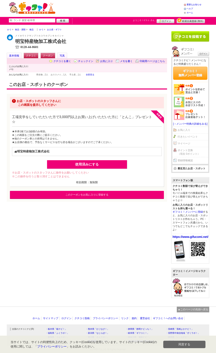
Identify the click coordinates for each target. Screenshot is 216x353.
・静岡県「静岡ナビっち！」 (139, 329)
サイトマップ (50, 318)
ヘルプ (190, 8)
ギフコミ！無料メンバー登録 (190, 73)
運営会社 (145, 318)
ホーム (190, 12)
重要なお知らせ (194, 4)
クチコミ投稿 (82, 318)
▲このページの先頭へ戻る (193, 309)
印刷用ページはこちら (152, 61)
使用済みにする (87, 164)
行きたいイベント (188, 136)
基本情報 (14, 55)
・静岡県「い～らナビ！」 (178, 337)
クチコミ (31, 55)
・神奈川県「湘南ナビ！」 (138, 337)
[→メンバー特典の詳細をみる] (190, 123)
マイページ (184, 143)
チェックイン (85, 61)
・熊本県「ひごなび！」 (97, 329)
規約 (134, 318)
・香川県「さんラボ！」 (97, 337)
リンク (125, 318)
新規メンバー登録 (191, 20)
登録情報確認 (185, 160)
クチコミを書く (62, 61)
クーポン (48, 55)
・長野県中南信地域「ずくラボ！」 (183, 333)
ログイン (165, 20)
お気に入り (106, 61)
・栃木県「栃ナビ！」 (56, 329)
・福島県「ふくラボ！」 (57, 333)
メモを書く (126, 61)
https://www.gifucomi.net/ (190, 237)
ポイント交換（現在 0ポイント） (189, 152)
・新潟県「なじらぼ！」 (97, 333)
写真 (62, 55)
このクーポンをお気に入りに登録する (86, 194)
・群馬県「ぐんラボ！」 (57, 337)
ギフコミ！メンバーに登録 (188, 211)
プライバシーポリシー (105, 318)
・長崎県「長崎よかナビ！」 (179, 329)
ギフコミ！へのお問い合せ (168, 318)
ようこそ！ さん (144, 20)
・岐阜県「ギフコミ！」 (137, 333)
